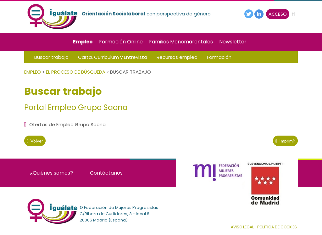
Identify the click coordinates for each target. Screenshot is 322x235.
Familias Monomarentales (181, 41)
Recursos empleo (177, 57)
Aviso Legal (242, 227)
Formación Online (121, 41)
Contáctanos (106, 172)
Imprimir (285, 140)
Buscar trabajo (51, 57)
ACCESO (278, 14)
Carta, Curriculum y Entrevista (112, 57)
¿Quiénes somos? (51, 172)
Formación (219, 57)
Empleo (83, 41)
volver (35, 140)
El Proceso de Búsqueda (75, 72)
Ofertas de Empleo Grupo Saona (65, 124)
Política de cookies (277, 227)
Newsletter (233, 41)
